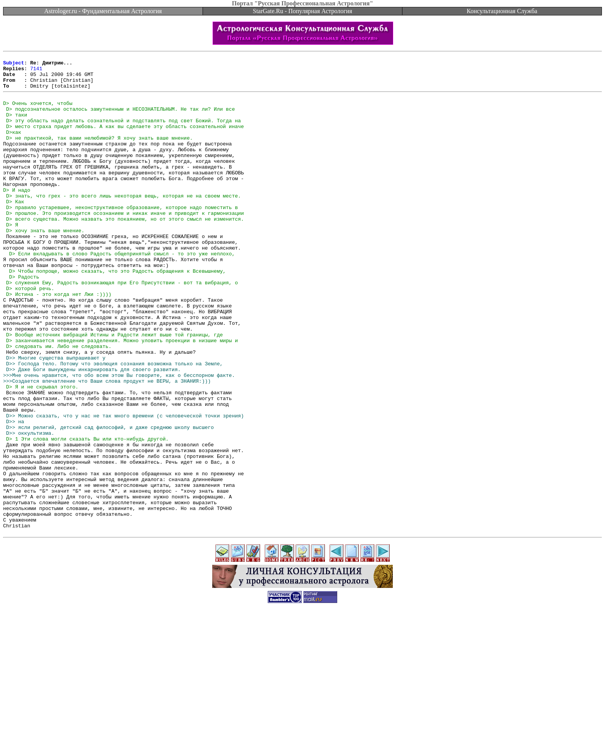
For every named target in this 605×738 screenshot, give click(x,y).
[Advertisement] (302, 720)
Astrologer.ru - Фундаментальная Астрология (103, 11)
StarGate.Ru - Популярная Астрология (302, 11)
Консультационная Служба (502, 11)
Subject (13, 64)
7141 (36, 71)
